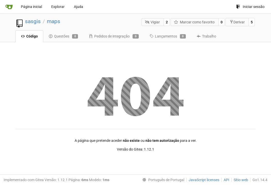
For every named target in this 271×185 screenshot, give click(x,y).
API (226, 180)
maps (53, 21)
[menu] (162, 180)
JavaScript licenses (204, 180)
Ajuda (78, 7)
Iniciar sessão (250, 7)
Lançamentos (168, 36)
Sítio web (241, 180)
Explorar (58, 7)
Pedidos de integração (113, 36)
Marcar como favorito (194, 22)
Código (29, 36)
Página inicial (31, 7)
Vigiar (152, 22)
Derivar (237, 22)
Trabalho (206, 36)
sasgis (33, 21)
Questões (63, 36)
